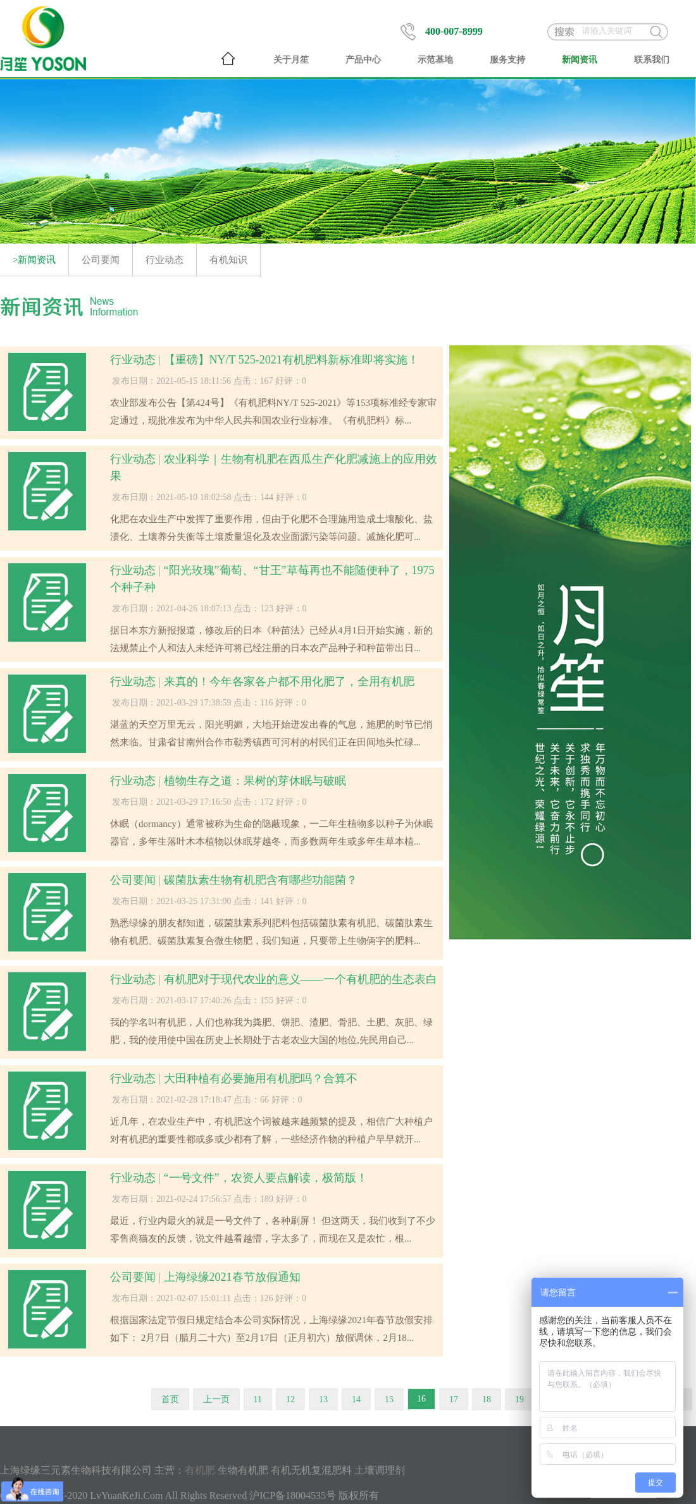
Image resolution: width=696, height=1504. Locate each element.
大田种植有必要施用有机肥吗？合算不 (260, 1078)
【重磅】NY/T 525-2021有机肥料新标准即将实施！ (291, 359)
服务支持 (507, 59)
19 (519, 1399)
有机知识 (228, 260)
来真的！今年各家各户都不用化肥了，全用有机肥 (289, 681)
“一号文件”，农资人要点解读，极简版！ (266, 1177)
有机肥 (200, 1470)
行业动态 (164, 260)
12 (290, 1399)
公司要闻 (101, 260)
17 (453, 1399)
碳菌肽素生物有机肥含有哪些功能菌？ (260, 880)
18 (486, 1399)
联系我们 (651, 59)
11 (258, 1399)
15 (389, 1399)
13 (323, 1399)
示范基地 (435, 59)
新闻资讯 (579, 59)
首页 (170, 1399)
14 (356, 1399)
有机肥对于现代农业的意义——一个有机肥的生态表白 (300, 979)
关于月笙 (291, 59)
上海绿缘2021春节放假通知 (232, 1277)
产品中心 (363, 59)
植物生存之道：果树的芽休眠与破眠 (255, 780)
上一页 (216, 1399)
